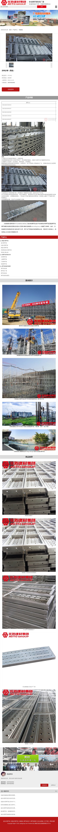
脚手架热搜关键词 (6, 266)
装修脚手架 (4, 264)
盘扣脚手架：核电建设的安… (8, 811)
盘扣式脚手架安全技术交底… (8, 798)
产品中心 (15, 29)
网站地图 (52, 821)
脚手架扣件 (27, 821)
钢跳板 (21, 821)
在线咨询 (44, 785)
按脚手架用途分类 (6, 254)
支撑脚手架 (4, 257)
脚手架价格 (4, 268)
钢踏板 (21, 29)
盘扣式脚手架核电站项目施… (8, 814)
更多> (56, 791)
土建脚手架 (4, 259)
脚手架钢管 (34, 821)
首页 (10, 29)
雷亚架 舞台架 (4, 252)
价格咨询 (11, 89)
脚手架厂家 (4, 270)
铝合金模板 (40, 821)
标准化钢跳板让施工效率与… (8, 804)
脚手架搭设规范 (5, 275)
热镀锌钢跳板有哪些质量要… (8, 795)
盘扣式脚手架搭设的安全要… (8, 808)
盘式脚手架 (4, 243)
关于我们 (46, 821)
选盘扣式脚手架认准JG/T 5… (8, 801)
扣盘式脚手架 (4, 245)
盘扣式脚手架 (6, 821)
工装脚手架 (4, 261)
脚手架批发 (4, 273)
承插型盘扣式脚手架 (6, 250)
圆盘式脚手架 (5, 240)
